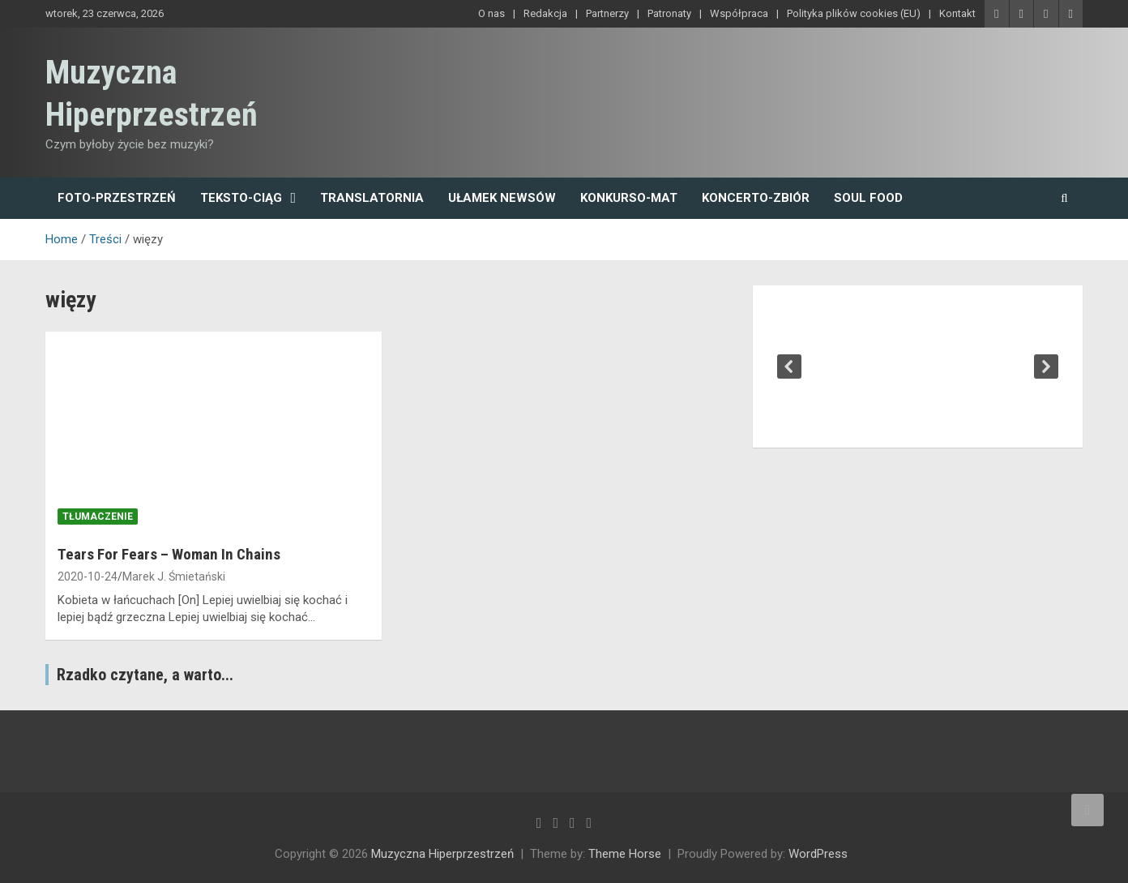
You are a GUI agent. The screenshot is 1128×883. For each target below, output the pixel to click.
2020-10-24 (88, 576)
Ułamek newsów (502, 198)
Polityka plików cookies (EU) (854, 13)
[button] (789, 366)
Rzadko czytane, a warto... (145, 674)
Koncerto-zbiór (756, 198)
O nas (491, 13)
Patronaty (669, 13)
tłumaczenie (97, 516)
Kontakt (957, 13)
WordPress (818, 854)
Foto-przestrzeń (117, 198)
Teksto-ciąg (241, 198)
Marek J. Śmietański (173, 576)
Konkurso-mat (628, 198)
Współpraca (739, 13)
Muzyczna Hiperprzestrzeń (442, 854)
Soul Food (868, 198)
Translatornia (372, 198)
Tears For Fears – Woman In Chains (169, 554)
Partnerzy (607, 13)
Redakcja (545, 13)
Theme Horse (624, 854)
